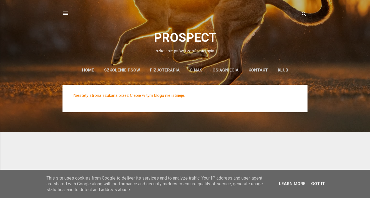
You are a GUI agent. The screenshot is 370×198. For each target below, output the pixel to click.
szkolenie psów (122, 70)
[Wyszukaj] (304, 15)
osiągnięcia (226, 70)
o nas (196, 70)
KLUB (283, 70)
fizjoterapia (165, 70)
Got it (318, 183)
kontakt (258, 70)
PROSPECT (185, 37)
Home (88, 70)
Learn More (292, 183)
